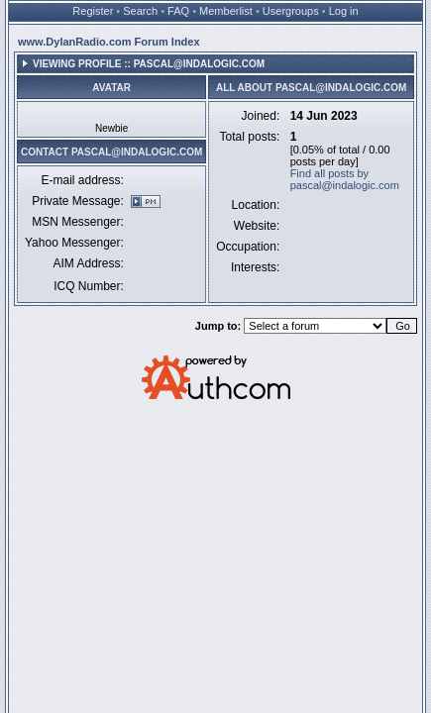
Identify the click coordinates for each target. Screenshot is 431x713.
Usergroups (291, 11)
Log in (344, 11)
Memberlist (226, 11)
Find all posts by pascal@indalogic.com (344, 179)
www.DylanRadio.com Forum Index (109, 42)
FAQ (178, 11)
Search (140, 11)
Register (92, 11)
